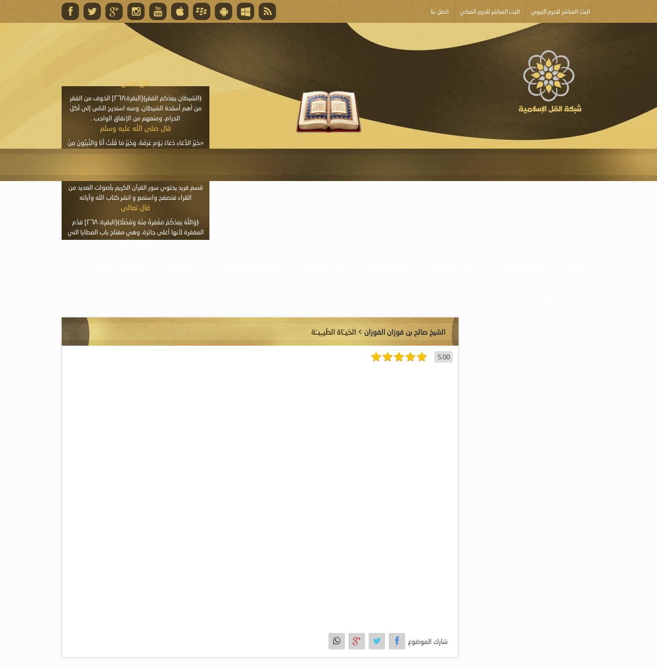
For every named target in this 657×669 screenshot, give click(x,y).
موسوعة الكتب (388, 268)
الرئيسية (576, 268)
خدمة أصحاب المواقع (122, 268)
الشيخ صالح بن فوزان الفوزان (404, 331)
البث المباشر (187, 268)
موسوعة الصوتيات (521, 268)
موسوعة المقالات (321, 268)
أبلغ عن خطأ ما (566, 301)
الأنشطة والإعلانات (250, 268)
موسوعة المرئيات (452, 268)
